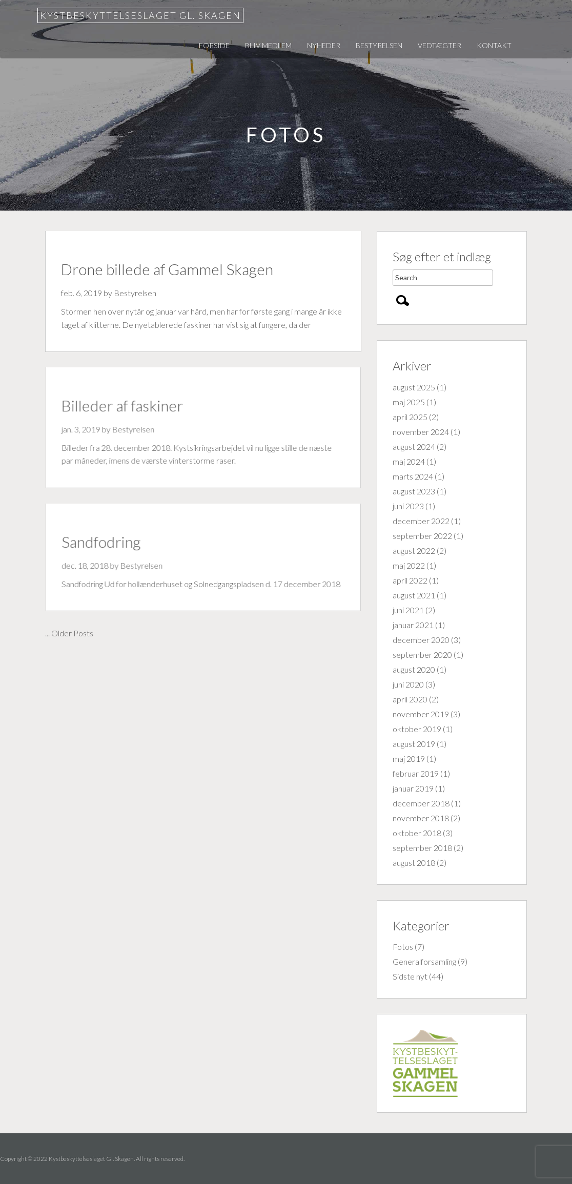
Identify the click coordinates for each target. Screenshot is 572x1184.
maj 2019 (409, 758)
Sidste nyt (410, 976)
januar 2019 (413, 788)
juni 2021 (408, 610)
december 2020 (421, 640)
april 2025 (410, 417)
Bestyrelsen (379, 45)
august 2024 (414, 446)
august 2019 (414, 744)
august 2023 (414, 491)
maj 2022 (409, 565)
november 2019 (421, 714)
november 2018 (421, 818)
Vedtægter (439, 45)
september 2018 (422, 848)
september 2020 (422, 654)
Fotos (403, 946)
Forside (214, 45)
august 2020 (414, 669)
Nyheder (323, 45)
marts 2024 (413, 476)
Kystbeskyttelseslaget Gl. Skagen (140, 15)
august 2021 (414, 595)
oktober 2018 (417, 833)
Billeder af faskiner (125, 407)
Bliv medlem (268, 45)
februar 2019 (416, 773)
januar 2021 (413, 625)
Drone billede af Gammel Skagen (167, 269)
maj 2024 (409, 461)
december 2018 (421, 803)
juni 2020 (408, 684)
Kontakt (494, 45)
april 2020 (410, 699)
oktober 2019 (417, 729)
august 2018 (414, 862)
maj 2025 (409, 402)
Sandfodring (105, 542)
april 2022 (410, 580)
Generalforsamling (424, 961)
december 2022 (421, 521)
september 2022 (422, 536)
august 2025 (414, 387)
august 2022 (414, 550)
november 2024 (421, 432)
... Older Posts (69, 633)
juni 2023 (408, 506)
